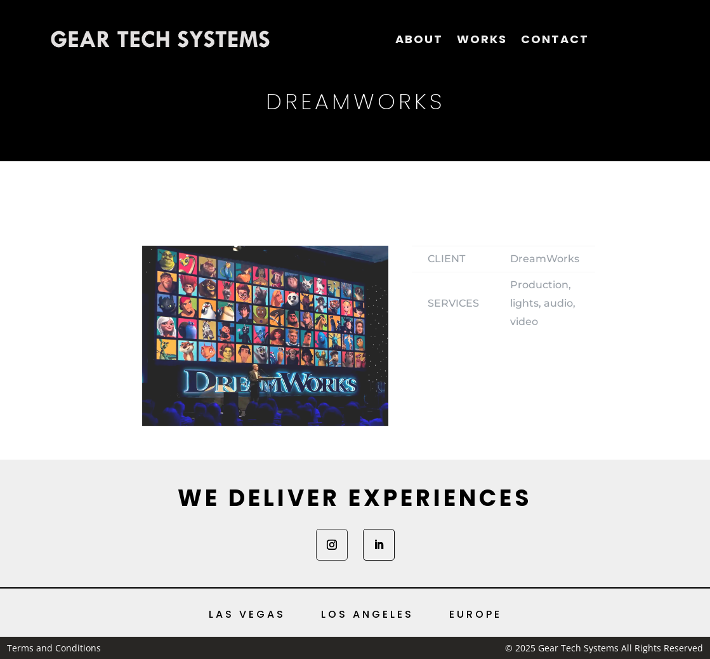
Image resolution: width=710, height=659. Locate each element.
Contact (555, 39)
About (419, 39)
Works (482, 39)
